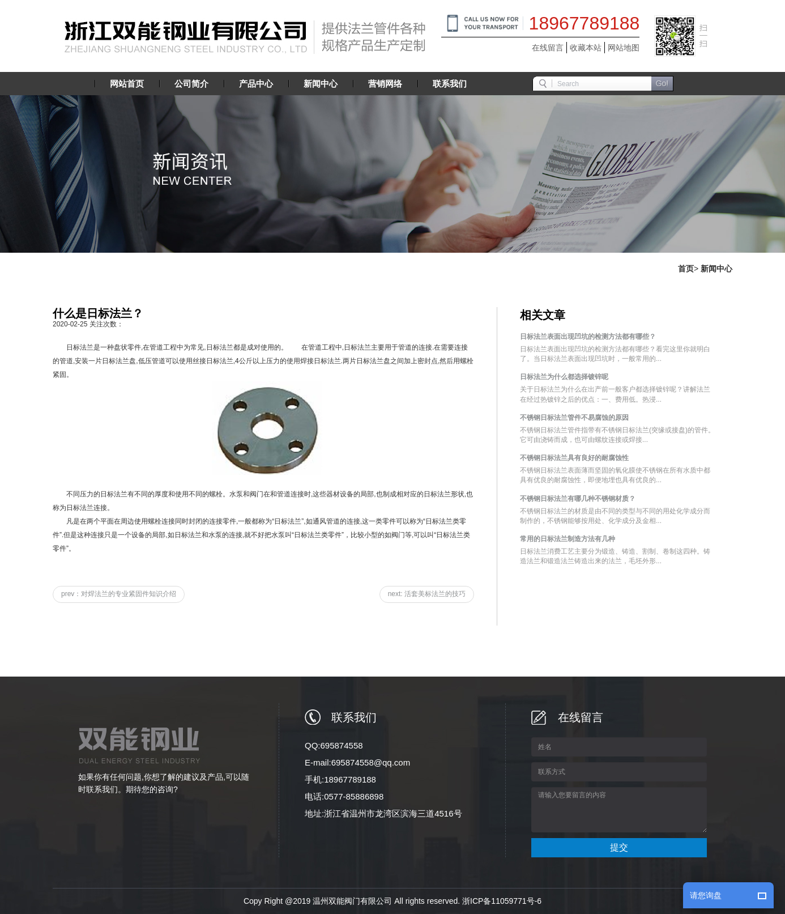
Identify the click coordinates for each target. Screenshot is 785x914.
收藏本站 (585, 47)
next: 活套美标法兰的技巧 (427, 594)
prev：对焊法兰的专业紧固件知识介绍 (118, 594)
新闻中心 (716, 268)
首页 (686, 268)
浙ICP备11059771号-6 (501, 901)
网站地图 (623, 47)
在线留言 (548, 47)
